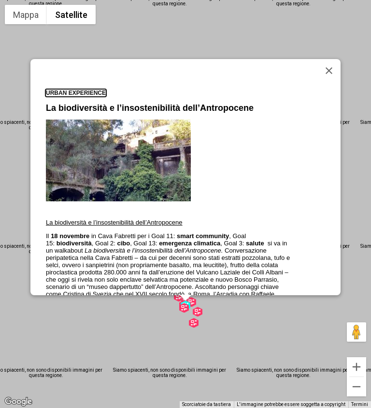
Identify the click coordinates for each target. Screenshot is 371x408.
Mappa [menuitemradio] (26, 15)
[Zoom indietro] (356, 386)
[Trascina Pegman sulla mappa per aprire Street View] (356, 332)
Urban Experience (76, 93)
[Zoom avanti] (356, 367)
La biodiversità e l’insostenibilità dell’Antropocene (150, 108)
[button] (197, 312)
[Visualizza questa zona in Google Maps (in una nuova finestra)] (18, 401)
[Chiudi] (329, 70)
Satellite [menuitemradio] (71, 15)
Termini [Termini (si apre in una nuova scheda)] (359, 404)
